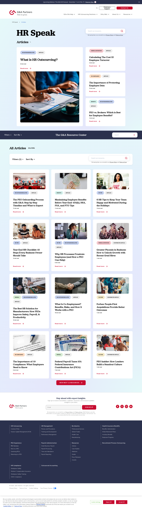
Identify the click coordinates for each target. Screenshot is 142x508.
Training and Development (48, 432)
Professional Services (78, 429)
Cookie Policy (7, 506)
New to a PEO (15, 449)
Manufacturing (76, 437)
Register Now (90, 2)
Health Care (75, 434)
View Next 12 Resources (69, 383)
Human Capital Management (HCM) (21, 432)
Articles (74, 446)
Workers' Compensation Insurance (21, 471)
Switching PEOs (15, 451)
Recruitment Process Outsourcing (113, 443)
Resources (75, 443)
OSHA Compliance (16, 477)
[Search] (124, 134)
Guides (74, 454)
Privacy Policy (109, 35)
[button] (125, 8)
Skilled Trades (76, 432)
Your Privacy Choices (48, 488)
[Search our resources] (105, 31)
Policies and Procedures (48, 429)
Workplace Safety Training (18, 474)
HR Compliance (16, 466)
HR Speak (15, 22)
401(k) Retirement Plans (109, 432)
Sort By (18, 135)
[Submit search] (122, 31)
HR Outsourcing (16, 426)
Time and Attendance (47, 451)
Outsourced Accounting (49, 466)
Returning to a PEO (16, 454)
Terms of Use (119, 35)
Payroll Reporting (46, 454)
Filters (8, 135)
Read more (24, 68)
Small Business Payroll (47, 446)
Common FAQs (15, 429)
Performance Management (48, 434)
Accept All (122, 502)
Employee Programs (108, 437)
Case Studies (75, 449)
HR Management (47, 426)
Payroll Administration (49, 443)
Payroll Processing (46, 449)
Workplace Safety (16, 468)
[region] (71, 502)
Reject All (108, 502)
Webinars (74, 451)
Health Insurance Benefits (111, 426)
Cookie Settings (33, 488)
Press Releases (76, 457)
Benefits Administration (108, 429)
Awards (74, 460)
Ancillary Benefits (107, 434)
